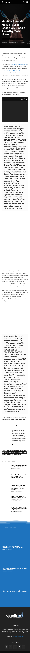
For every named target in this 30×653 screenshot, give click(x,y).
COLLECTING (21, 448)
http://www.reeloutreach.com (18, 426)
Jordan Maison (14, 42)
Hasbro (4, 450)
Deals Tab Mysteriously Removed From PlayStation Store (18, 474)
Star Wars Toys (22, 450)
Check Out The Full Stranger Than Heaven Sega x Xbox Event (18, 496)
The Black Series (7, 452)
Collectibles (12, 448)
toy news (17, 452)
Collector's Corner (9, 39)
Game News (14, 466)
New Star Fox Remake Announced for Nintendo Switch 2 (19, 506)
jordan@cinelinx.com (18, 634)
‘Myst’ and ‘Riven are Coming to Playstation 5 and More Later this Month (19, 485)
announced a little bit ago (19, 64)
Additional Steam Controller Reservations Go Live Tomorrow (19, 463)
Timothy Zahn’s (15, 71)
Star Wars (11, 450)
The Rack (19, 39)
